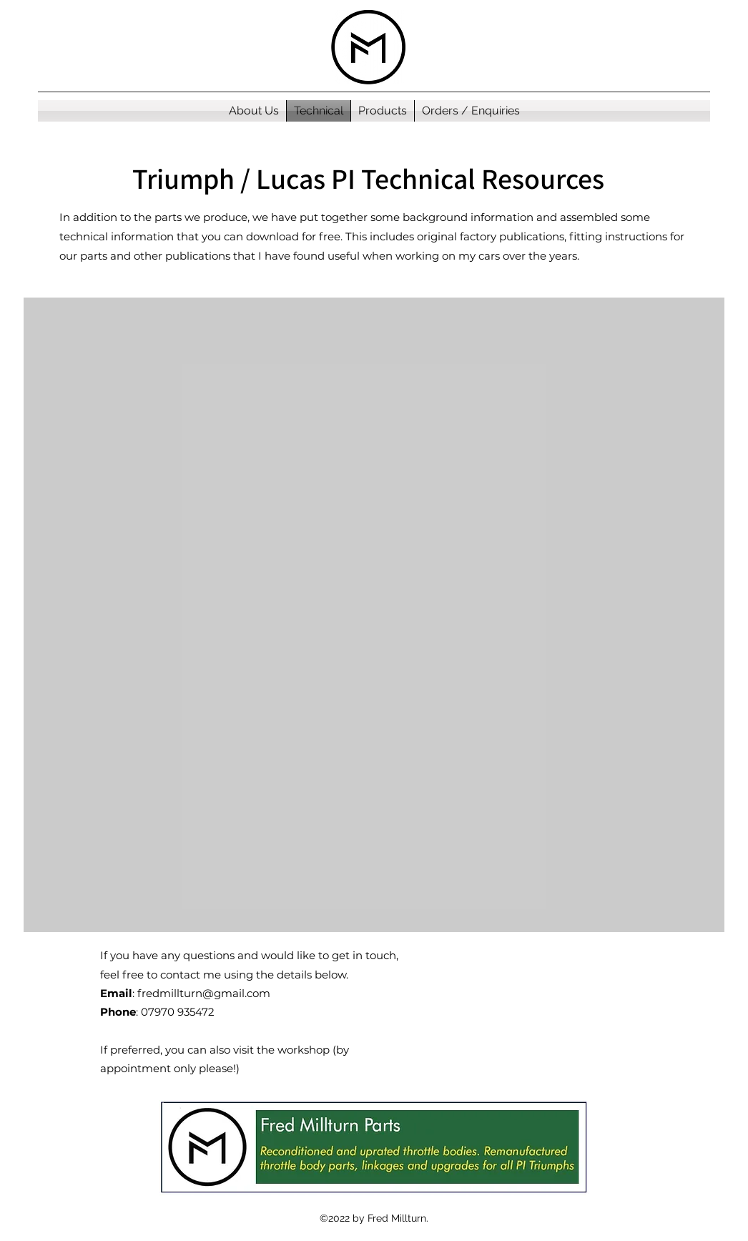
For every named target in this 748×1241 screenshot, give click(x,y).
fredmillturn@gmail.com (203, 993)
